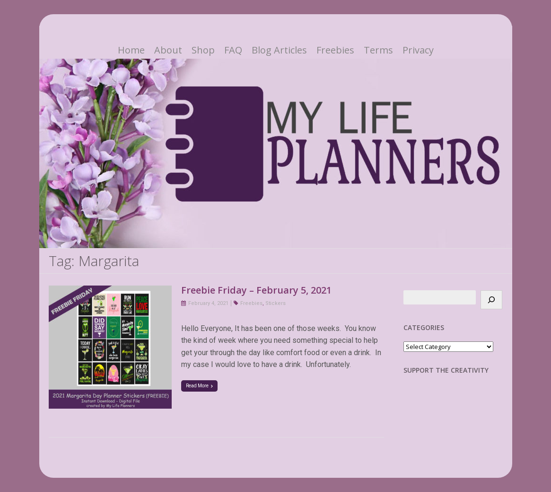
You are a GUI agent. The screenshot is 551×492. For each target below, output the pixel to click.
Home (131, 50)
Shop (203, 50)
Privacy (418, 50)
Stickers (275, 303)
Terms (378, 50)
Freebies (335, 50)
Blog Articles (279, 50)
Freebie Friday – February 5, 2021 (256, 290)
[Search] (491, 299)
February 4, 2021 (208, 303)
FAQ (233, 50)
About (168, 50)
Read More (199, 385)
